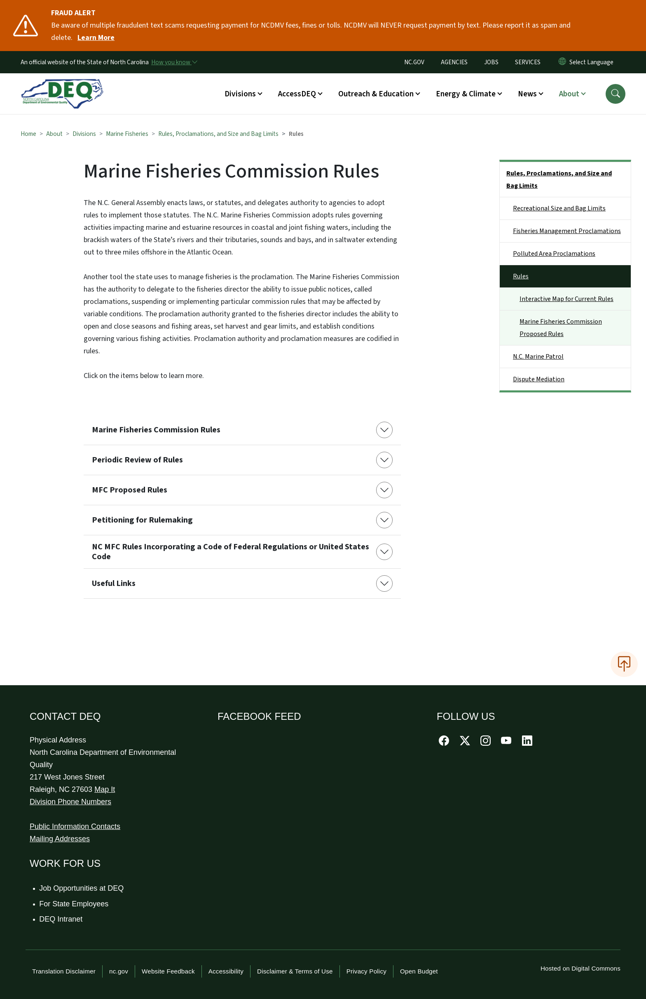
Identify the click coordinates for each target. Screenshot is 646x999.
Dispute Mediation (538, 379)
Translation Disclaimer (64, 971)
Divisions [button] (240, 94)
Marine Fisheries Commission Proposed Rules (561, 327)
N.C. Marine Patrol (538, 356)
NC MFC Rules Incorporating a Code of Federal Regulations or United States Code (230, 552)
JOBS (491, 62)
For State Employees (74, 904)
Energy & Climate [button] (466, 94)
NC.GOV (414, 62)
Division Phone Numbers (70, 802)
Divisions (84, 133)
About (54, 133)
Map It (104, 789)
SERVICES (528, 62)
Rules (521, 276)
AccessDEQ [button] (297, 94)
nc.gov (118, 971)
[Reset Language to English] (562, 62)
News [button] (527, 94)
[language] (593, 62)
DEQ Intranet (61, 919)
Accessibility (225, 971)
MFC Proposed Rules (129, 490)
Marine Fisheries (127, 133)
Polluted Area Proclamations (554, 253)
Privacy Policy (366, 971)
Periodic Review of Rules (137, 460)
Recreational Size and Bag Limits (559, 208)
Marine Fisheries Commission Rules (156, 430)
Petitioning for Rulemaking (142, 520)
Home (28, 133)
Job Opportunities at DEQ (82, 888)
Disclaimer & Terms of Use (295, 971)
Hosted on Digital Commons (580, 968)
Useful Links (114, 583)
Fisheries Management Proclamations (567, 231)
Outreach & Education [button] (376, 94)
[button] (615, 94)
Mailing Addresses (60, 839)
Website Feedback (168, 971)
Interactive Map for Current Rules (566, 298)
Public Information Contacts (75, 826)
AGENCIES (454, 62)
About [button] (569, 94)
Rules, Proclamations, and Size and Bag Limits (218, 133)
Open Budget (419, 971)
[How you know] (174, 62)
